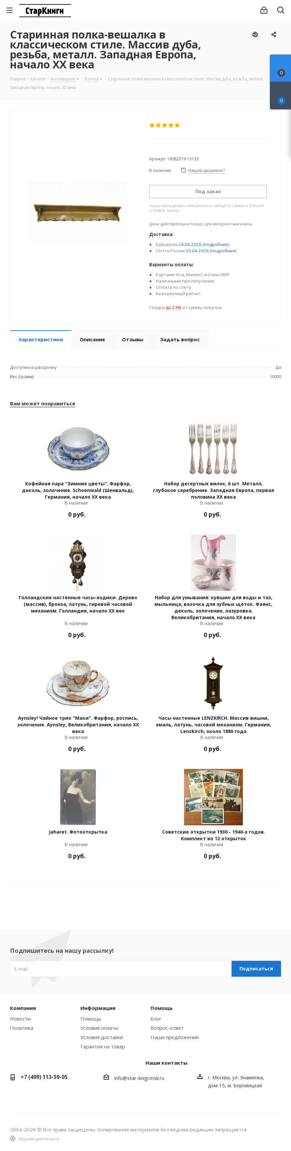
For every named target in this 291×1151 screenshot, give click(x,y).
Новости (20, 1018)
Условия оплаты (99, 1028)
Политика (21, 1028)
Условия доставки (101, 1037)
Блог (155, 1018)
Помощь (90, 1018)
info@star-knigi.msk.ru (139, 1078)
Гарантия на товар (102, 1046)
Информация (97, 1008)
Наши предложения (174, 1037)
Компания (23, 1008)
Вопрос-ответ (167, 1028)
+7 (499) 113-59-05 (44, 1077)
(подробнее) (216, 244)
